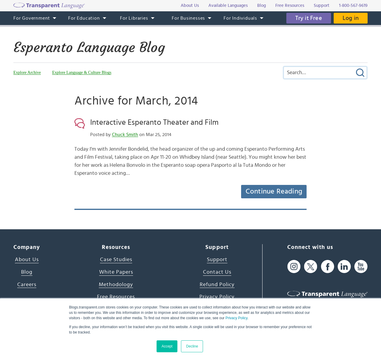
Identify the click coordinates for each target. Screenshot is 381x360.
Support (217, 259)
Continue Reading (274, 191)
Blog (26, 272)
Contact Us (217, 272)
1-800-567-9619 (353, 5)
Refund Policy (217, 284)
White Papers (116, 272)
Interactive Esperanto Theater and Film (154, 122)
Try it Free (308, 18)
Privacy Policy (236, 318)
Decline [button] (192, 346)
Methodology (116, 284)
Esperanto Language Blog (89, 47)
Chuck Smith (125, 134)
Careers (26, 284)
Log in (351, 18)
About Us (27, 259)
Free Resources (116, 297)
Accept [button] (167, 346)
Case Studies (116, 259)
